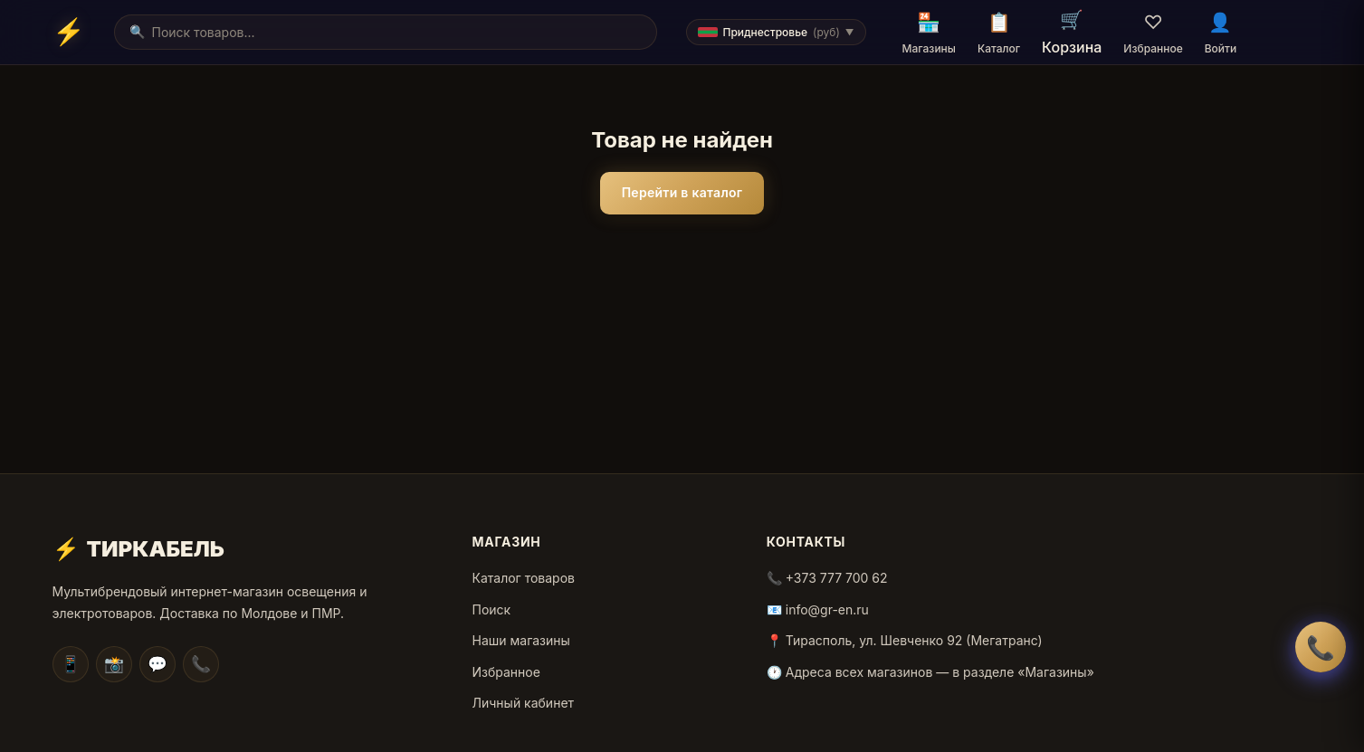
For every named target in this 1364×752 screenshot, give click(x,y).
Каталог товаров (523, 577)
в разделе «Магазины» (1023, 672)
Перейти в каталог (682, 192)
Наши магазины (521, 640)
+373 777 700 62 (837, 577)
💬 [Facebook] (157, 663)
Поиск (491, 609)
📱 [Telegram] (71, 663)
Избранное (506, 672)
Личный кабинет (523, 702)
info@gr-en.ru (827, 609)
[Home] (68, 31)
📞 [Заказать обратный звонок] (1320, 647)
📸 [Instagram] (114, 663)
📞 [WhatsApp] (201, 663)
